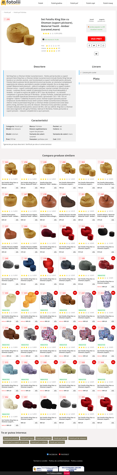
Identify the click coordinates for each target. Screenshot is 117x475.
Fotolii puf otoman (57, 442)
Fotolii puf (74, 3)
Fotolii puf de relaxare (77, 438)
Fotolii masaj (108, 3)
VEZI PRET (96, 38)
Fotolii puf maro (27, 438)
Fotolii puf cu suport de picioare (16, 442)
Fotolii (40, 3)
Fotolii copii (90, 3)
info (17, 188)
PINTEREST (64, 454)
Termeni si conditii (40, 461)
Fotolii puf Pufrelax (20, 12)
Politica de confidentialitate (59, 461)
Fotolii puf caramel (11, 438)
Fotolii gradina (56, 3)
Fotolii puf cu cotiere (39, 442)
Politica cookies (77, 461)
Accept (66, 473)
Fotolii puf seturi (60, 438)
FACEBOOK (52, 454)
